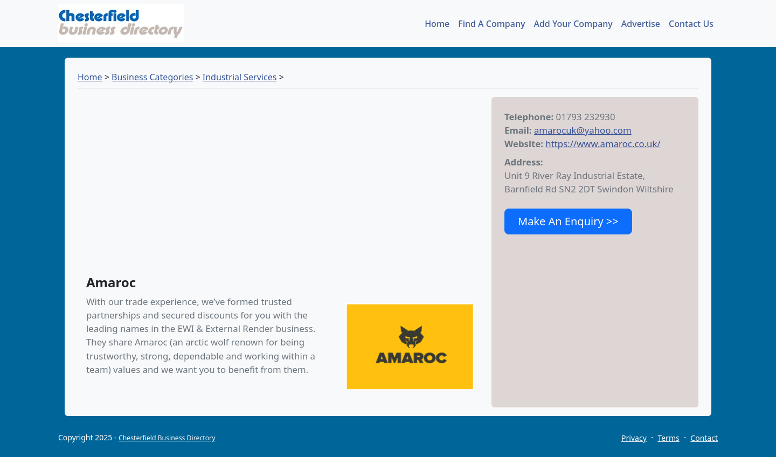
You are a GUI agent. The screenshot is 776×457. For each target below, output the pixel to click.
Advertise (640, 24)
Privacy (634, 438)
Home (437, 24)
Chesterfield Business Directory (167, 437)
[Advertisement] (284, 186)
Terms (668, 438)
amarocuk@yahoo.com (583, 130)
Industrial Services (240, 77)
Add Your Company (573, 24)
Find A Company (491, 24)
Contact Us (691, 24)
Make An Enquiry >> (568, 221)
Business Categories (152, 77)
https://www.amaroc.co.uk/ (602, 143)
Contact (704, 438)
